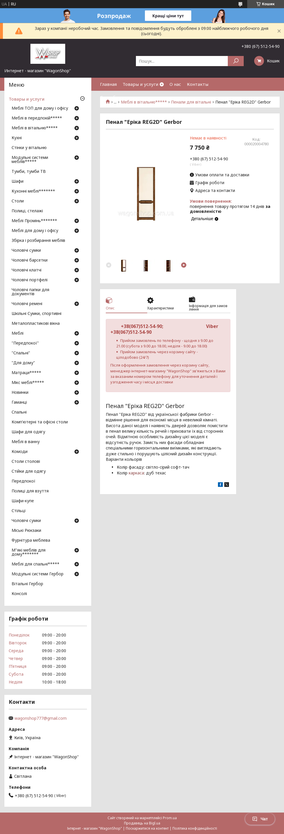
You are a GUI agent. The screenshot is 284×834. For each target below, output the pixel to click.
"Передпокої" (25, 343)
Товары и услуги (140, 84)
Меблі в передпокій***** (37, 118)
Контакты (197, 84)
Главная (108, 84)
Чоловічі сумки (26, 250)
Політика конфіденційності (194, 828)
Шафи (17, 181)
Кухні (17, 138)
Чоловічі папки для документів (30, 292)
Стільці (19, 511)
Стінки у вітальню (29, 148)
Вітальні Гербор (27, 584)
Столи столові (26, 461)
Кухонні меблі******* (33, 191)
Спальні (19, 412)
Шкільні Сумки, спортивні (36, 313)
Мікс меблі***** (28, 382)
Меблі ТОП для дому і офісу (40, 108)
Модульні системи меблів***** (30, 159)
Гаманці (19, 402)
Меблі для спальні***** (35, 564)
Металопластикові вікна (36, 323)
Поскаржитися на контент (147, 828)
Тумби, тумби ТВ (29, 171)
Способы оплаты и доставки (130, 97)
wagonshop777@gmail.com (40, 718)
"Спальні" (21, 353)
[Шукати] (236, 61)
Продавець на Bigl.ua (142, 823)
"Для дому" (23, 363)
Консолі (19, 594)
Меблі (17, 333)
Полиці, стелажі (27, 211)
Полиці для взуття (30, 491)
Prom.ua (170, 817)
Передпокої (23, 481)
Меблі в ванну (26, 442)
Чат (260, 819)
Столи (18, 201)
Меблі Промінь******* (34, 221)
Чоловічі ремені (27, 304)
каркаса (136, 473)
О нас (175, 84)
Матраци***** (26, 373)
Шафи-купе (23, 501)
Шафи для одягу (28, 432)
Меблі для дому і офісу (35, 231)
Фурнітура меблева (31, 540)
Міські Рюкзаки (26, 530)
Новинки (20, 392)
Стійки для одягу (29, 471)
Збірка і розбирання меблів (38, 240)
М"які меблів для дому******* (28, 552)
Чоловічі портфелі (30, 280)
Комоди (20, 451)
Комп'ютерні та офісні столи (40, 422)
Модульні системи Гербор (37, 574)
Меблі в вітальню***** (35, 128)
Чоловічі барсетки (30, 260)
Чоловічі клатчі (26, 270)
